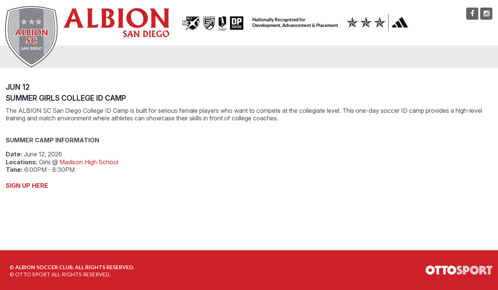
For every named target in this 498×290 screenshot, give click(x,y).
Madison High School (88, 162)
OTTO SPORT (32, 274)
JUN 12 (18, 87)
